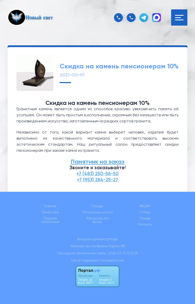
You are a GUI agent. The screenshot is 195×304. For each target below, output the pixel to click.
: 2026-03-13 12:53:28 (122, 253)
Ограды (97, 206)
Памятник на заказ (97, 161)
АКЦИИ (144, 206)
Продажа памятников (50, 220)
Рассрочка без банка (97, 220)
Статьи (145, 212)
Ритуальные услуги (97, 212)
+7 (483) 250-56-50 (97, 174)
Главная (50, 206)
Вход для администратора (97, 239)
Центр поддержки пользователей (97, 260)
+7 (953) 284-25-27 (97, 180)
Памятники (50, 212)
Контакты (145, 224)
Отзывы (145, 218)
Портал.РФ (116, 246)
